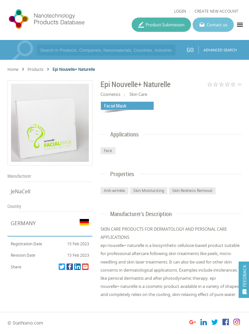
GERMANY (23, 223)
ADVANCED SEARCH (220, 49)
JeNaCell (20, 191)
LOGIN (180, 11)
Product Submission (165, 25)
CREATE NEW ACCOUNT (216, 11)
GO (190, 50)
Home (12, 69)
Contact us (217, 25)
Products (35, 69)
